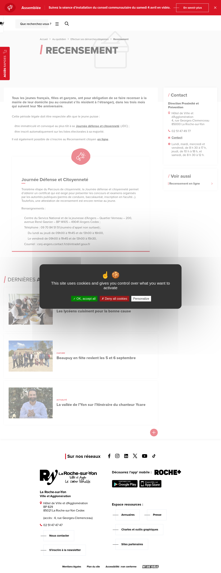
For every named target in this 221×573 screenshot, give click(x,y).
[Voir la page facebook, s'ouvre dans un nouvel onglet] (109, 457)
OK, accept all (84, 298)
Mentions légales (71, 566)
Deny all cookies (114, 298)
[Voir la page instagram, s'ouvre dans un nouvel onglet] (117, 457)
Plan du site (93, 566)
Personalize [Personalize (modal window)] (141, 298)
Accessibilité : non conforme (121, 566)
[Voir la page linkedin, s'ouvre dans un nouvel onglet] (126, 457)
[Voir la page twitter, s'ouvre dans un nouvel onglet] (135, 457)
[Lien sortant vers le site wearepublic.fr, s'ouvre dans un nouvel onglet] (150, 566)
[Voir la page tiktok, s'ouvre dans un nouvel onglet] (154, 457)
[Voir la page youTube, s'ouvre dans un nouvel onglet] (144, 457)
